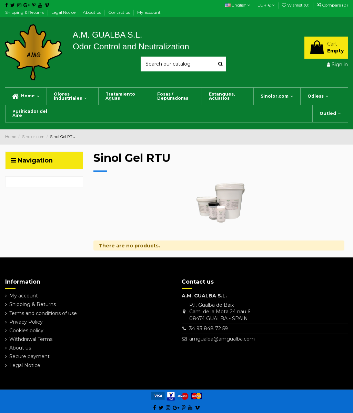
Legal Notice (64, 12)
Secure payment (29, 356)
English (237, 5)
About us (92, 12)
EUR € (266, 5)
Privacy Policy (26, 322)
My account (149, 12)
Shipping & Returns (25, 12)
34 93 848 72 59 (208, 328)
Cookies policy (26, 330)
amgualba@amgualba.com (222, 339)
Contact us (119, 12)
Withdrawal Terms (30, 339)
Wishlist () (296, 5)
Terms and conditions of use (43, 313)
